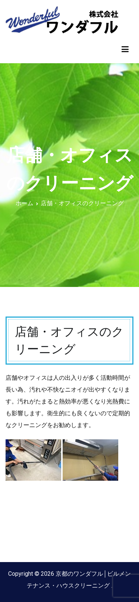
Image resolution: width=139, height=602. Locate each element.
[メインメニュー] (125, 49)
